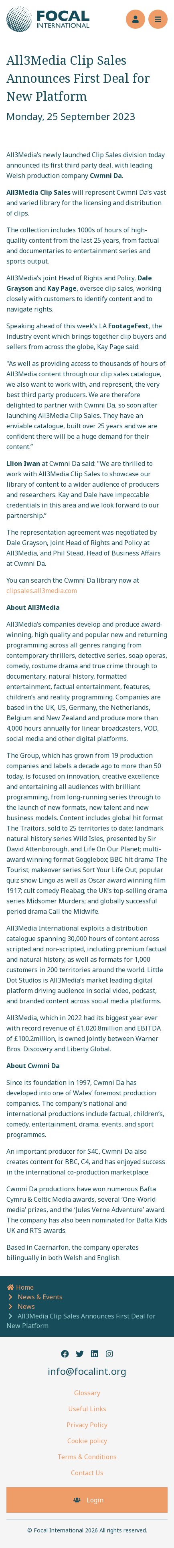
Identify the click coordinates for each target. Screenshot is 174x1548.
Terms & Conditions (87, 1456)
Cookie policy (87, 1440)
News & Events (40, 1296)
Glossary (87, 1392)
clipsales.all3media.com (41, 590)
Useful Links (87, 1408)
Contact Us (87, 1472)
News (26, 1306)
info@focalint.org (87, 1371)
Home (20, 1287)
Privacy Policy (87, 1424)
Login (87, 1500)
